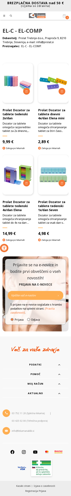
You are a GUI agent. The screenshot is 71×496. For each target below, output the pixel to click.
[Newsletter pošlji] (58, 295)
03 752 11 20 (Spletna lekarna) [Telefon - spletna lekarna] (28, 413)
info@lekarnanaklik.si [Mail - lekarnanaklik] (23, 430)
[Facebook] (12, 452)
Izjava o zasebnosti (44, 485)
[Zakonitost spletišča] (41, 468)
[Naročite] (35, 295)
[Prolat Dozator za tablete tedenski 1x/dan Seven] (53, 195)
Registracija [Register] (31, 490)
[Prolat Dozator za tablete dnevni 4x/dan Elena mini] (53, 103)
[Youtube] (35, 452)
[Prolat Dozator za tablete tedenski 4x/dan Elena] (18, 195)
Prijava (19, 319)
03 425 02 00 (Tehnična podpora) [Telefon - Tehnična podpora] (30, 420)
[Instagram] (24, 452)
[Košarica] (64, 16)
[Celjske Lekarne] (37, 15)
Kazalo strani (23, 485)
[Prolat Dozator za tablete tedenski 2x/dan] (18, 103)
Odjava (35, 319)
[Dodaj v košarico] (26, 91)
